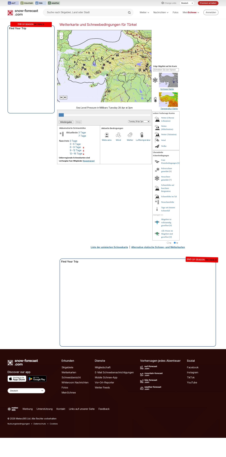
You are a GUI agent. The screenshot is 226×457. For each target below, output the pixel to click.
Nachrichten (160, 12)
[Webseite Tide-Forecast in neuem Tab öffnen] (40, 3)
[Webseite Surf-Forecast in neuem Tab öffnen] (13, 3)
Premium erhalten (208, 3)
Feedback (104, 408)
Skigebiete (67, 367)
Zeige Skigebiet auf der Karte (165, 66)
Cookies (54, 423)
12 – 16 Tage (76, 153)
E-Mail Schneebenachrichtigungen (114, 372)
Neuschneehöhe (167, 202)
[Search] (129, 12)
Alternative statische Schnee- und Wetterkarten (158, 247)
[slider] (61, 115)
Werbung (27, 408)
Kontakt (60, 408)
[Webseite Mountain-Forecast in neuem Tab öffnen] (27, 3)
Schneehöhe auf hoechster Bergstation (167, 188)
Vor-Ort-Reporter (104, 382)
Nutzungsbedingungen (19, 423)
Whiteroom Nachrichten (75, 382)
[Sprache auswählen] (187, 3)
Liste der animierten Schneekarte (109, 247)
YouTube (192, 382)
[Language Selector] (26, 390)
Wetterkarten (69, 372)
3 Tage (82, 132)
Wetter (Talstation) (168, 134)
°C (170, 243)
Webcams (107, 140)
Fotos (175, 12)
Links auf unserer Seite (82, 408)
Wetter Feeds (102, 387)
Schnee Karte (167, 89)
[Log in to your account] (210, 12)
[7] (170, 180)
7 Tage (82, 135)
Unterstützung (44, 408)
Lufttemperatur (142, 140)
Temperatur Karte (169, 108)
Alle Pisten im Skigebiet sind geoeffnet (167, 234)
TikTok (191, 377)
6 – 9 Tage (75, 147)
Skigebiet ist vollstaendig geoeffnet (166, 222)
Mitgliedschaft (102, 367)
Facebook (193, 367)
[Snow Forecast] (23, 12)
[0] (178, 163)
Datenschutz (40, 423)
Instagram (192, 372)
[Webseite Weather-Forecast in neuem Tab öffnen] (54, 3)
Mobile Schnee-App (106, 377)
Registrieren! (89, 161)
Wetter (144, 12)
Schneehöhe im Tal (169, 196)
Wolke (164, 146)
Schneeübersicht (71, 377)
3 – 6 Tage (75, 144)
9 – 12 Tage (75, 150)
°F (177, 243)
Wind (118, 140)
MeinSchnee (69, 392)
